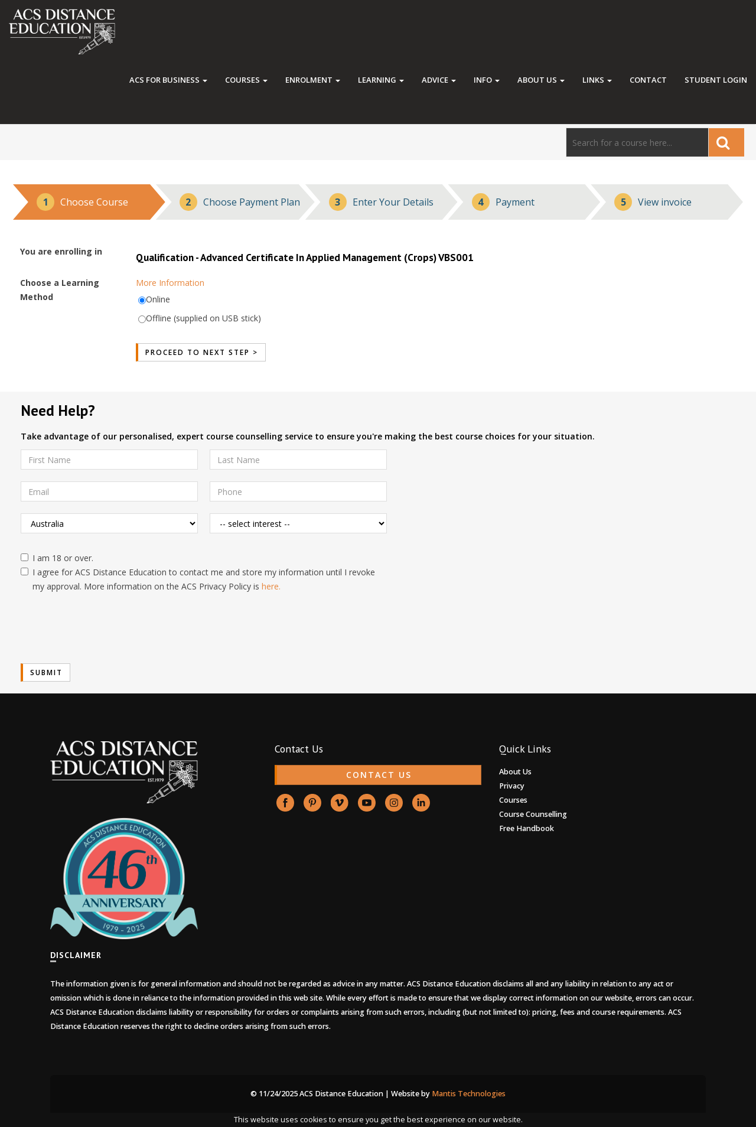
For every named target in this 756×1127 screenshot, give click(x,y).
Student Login (716, 79)
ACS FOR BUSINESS (168, 79)
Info (487, 79)
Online (158, 299)
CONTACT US (379, 774)
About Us (541, 79)
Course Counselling (533, 814)
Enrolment (312, 79)
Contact (648, 79)
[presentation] (110, 628)
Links (597, 79)
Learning (381, 79)
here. (271, 586)
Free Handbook (526, 828)
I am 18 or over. (57, 558)
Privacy (511, 786)
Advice (439, 79)
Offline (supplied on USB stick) (203, 318)
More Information (170, 282)
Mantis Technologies (469, 1094)
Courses (246, 79)
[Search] (637, 142)
